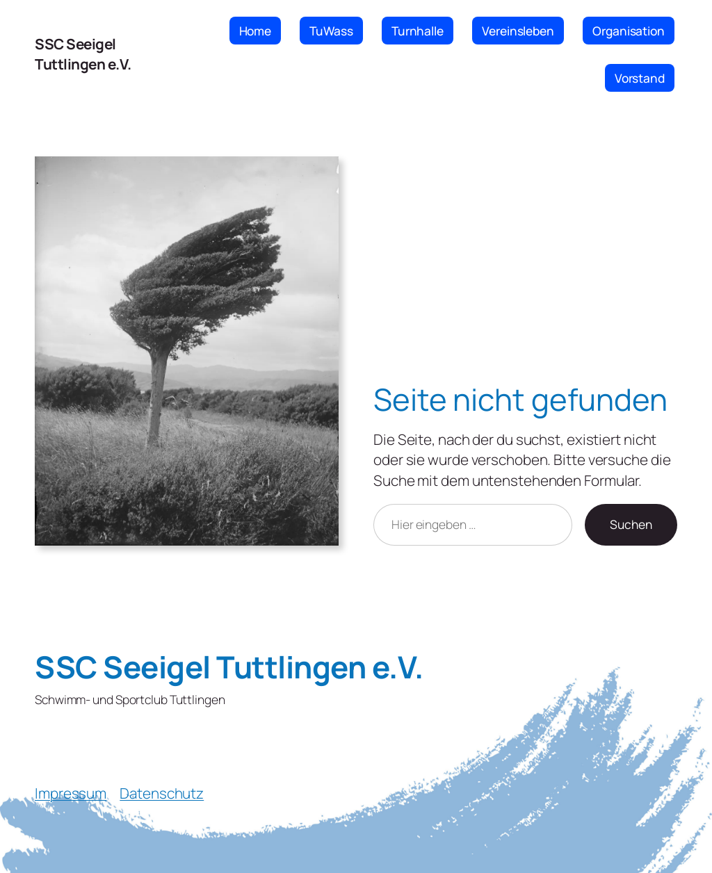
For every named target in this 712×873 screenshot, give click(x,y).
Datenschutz (162, 793)
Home (255, 30)
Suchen (631, 524)
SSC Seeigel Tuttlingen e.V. (83, 54)
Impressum (70, 793)
